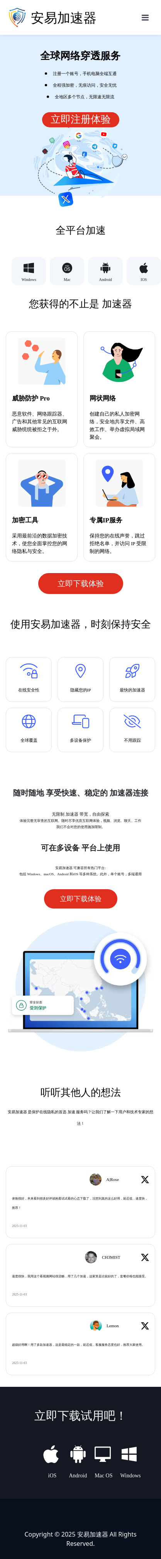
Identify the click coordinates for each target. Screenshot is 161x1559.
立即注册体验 (81, 119)
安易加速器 (92, 1533)
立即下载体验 (81, 583)
